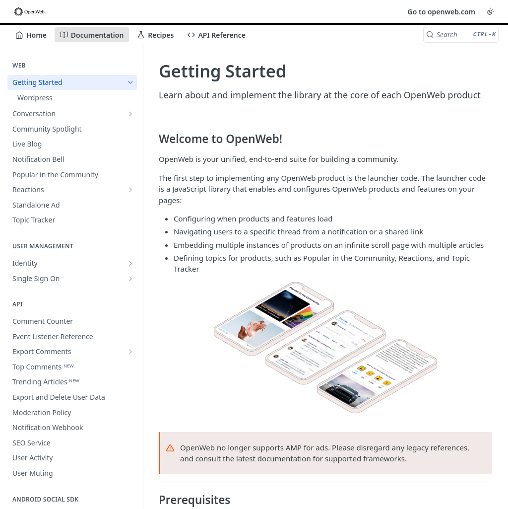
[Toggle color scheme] (490, 11)
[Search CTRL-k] (461, 34)
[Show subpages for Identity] (130, 263)
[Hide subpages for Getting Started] (130, 82)
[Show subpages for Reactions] (130, 190)
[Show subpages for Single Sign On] (130, 279)
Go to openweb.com (441, 11)
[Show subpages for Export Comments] (130, 352)
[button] (325, 347)
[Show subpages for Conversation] (130, 114)
